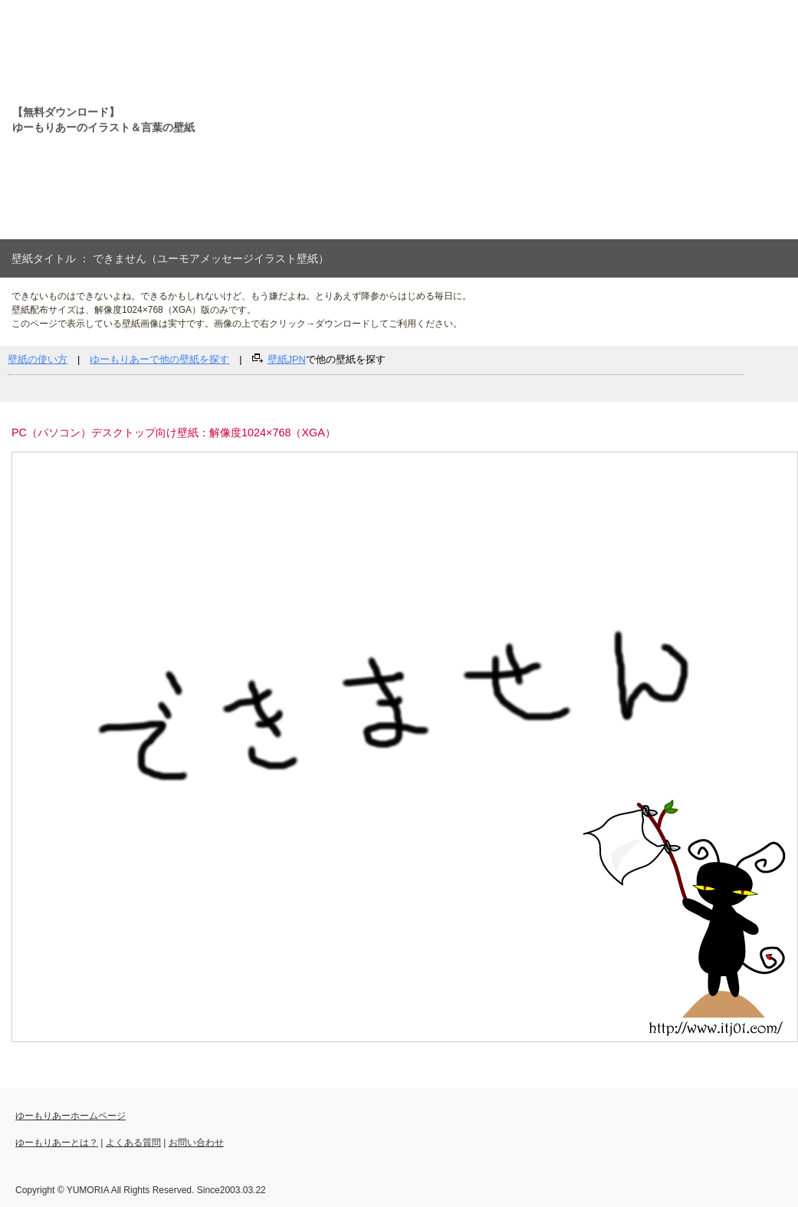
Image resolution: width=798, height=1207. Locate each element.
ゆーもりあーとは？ (56, 1142)
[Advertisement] (395, 119)
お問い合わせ (196, 1142)
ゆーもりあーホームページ (70, 1115)
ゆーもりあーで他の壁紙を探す (159, 359)
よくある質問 (133, 1142)
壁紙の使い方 (37, 359)
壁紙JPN (287, 359)
